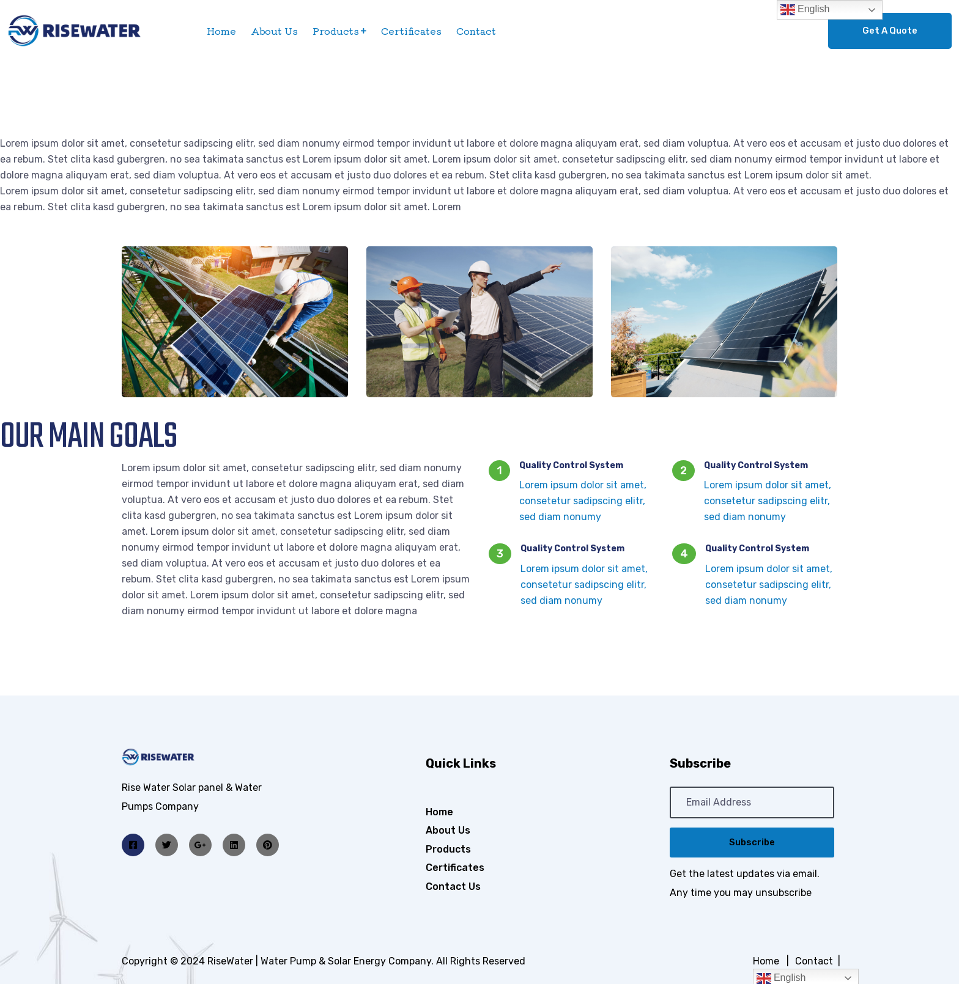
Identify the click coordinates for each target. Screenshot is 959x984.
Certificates (411, 30)
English (805, 9)
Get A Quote (889, 30)
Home (221, 30)
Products (336, 30)
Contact (476, 30)
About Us (274, 30)
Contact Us (453, 886)
